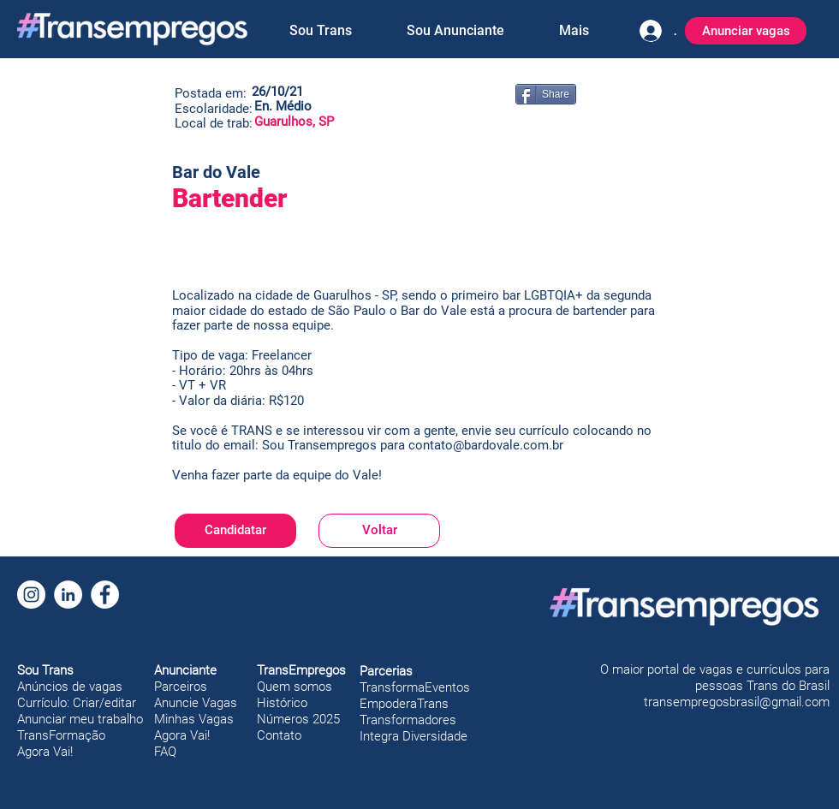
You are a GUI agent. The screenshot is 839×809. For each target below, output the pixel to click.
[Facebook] (105, 594)
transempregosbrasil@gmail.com (737, 702)
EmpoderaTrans (404, 703)
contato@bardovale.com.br (485, 445)
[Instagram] (31, 594)
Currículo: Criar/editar (76, 703)
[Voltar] (379, 531)
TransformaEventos (415, 687)
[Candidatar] (235, 531)
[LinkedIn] (68, 594)
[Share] (545, 94)
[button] (320, 30)
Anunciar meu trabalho (80, 719)
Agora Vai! (45, 751)
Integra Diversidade (413, 736)
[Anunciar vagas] (745, 31)
